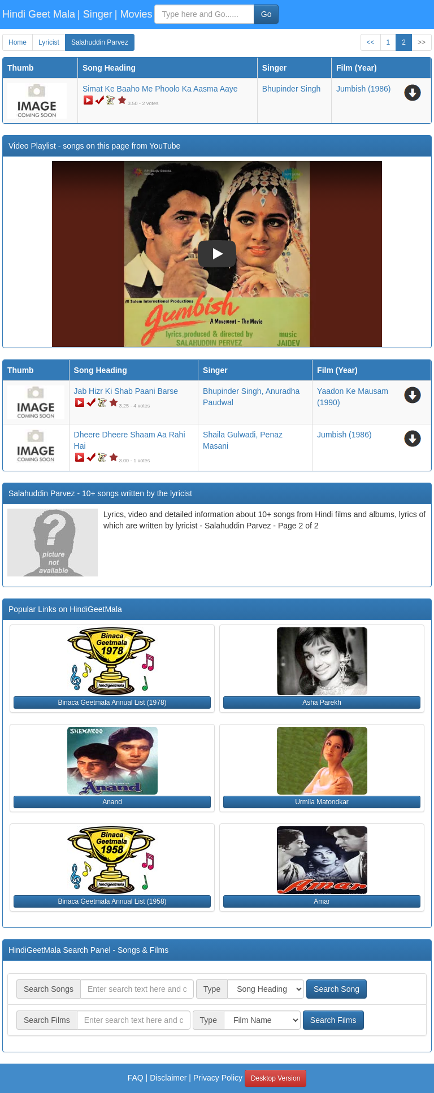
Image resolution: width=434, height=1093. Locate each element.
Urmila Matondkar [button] (322, 802)
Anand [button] (112, 802)
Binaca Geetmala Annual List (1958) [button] (112, 901)
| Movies (134, 14)
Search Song (336, 989)
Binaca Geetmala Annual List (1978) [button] (112, 702)
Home (17, 42)
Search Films (333, 1020)
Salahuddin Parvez (99, 42)
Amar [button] (322, 901)
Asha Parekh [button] (321, 702)
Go (266, 14)
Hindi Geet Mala (38, 14)
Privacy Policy (217, 1077)
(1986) (363, 88)
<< (371, 42)
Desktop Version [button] (275, 1078)
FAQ (136, 1077)
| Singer (94, 14)
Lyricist (48, 42)
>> (422, 42)
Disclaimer (168, 1077)
